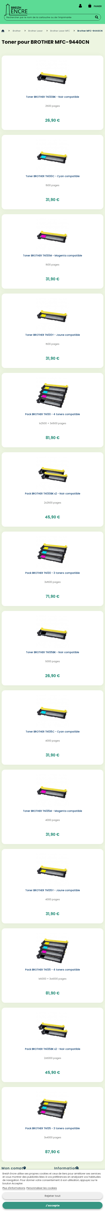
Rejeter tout (53, 1196)
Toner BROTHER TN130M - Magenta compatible (52, 255)
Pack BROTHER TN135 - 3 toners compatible (52, 1128)
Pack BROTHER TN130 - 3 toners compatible (52, 573)
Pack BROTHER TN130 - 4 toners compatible (52, 414)
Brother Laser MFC (60, 30)
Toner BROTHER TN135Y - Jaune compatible (52, 890)
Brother (17, 30)
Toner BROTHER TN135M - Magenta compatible (52, 811)
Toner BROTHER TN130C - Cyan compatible (53, 176)
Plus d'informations (13, 1188)
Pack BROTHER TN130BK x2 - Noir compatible (52, 493)
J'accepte (52, 1205)
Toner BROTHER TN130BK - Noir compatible (52, 97)
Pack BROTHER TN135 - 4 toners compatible (52, 969)
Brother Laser (35, 30)
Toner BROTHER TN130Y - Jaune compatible (52, 335)
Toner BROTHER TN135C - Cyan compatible (53, 731)
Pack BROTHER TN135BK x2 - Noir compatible (52, 1049)
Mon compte (14, 1168)
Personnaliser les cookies (41, 1188)
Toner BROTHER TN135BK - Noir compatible (52, 652)
